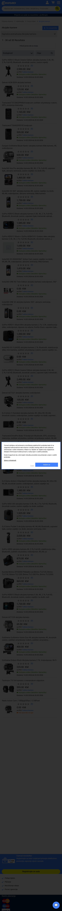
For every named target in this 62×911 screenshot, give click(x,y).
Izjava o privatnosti (10, 460)
